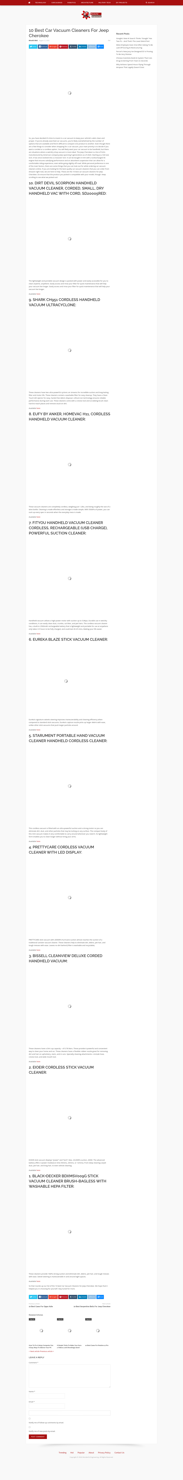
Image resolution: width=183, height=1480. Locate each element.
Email (32, 1402)
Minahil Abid (33, 40)
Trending (62, 1453)
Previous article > (47, 1351)
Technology (40, 2)
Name (32, 1391)
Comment (33, 1362)
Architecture (87, 2)
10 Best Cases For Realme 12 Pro (96, 1345)
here (38, 294)
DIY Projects (121, 2)
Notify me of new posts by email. (42, 1431)
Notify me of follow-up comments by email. (46, 1422)
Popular (81, 1453)
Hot (72, 1453)
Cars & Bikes (56, 2)
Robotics (71, 2)
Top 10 (32, 1319)
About (91, 1453)
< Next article (34, 1351)
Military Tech (105, 2)
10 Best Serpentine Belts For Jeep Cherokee (92, 1306)
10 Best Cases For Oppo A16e (41, 1306)
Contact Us (119, 1453)
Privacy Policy (104, 1453)
